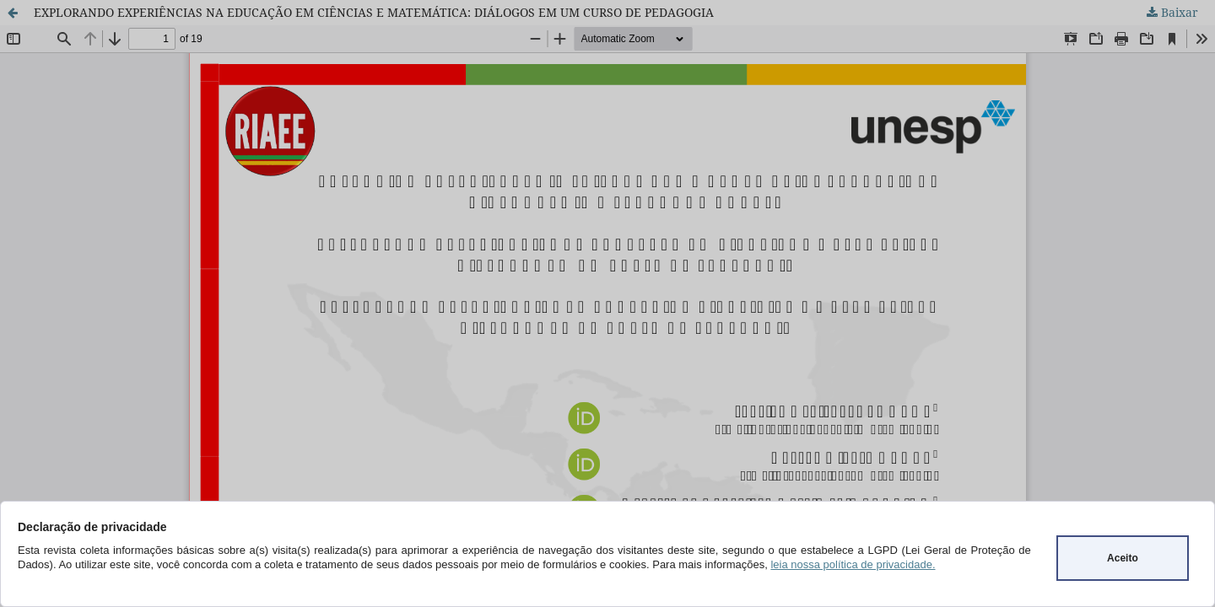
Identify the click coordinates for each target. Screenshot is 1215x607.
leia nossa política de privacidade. (852, 564)
